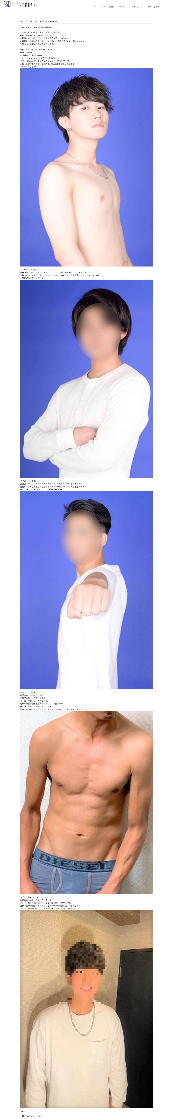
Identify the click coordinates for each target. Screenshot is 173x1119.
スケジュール (137, 7)
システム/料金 (108, 7)
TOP (95, 7)
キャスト (123, 7)
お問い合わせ (153, 7)
